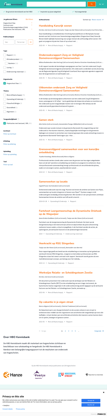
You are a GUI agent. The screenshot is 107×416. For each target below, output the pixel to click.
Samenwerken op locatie (53, 181)
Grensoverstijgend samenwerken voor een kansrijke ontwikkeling (69, 151)
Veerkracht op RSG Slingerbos (56, 243)
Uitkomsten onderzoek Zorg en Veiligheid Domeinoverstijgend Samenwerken (63, 89)
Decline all (91, 405)
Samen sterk (46, 120)
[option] (53, 375)
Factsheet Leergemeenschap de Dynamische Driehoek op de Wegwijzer (70, 212)
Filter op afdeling (9, 144)
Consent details (8, 409)
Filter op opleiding (10, 154)
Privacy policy (20, 409)
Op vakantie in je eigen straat (56, 302)
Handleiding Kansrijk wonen (55, 25)
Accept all (91, 400)
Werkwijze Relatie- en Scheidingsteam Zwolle (65, 272)
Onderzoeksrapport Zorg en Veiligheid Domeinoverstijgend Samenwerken (61, 56)
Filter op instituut (9, 134)
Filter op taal (8, 164)
